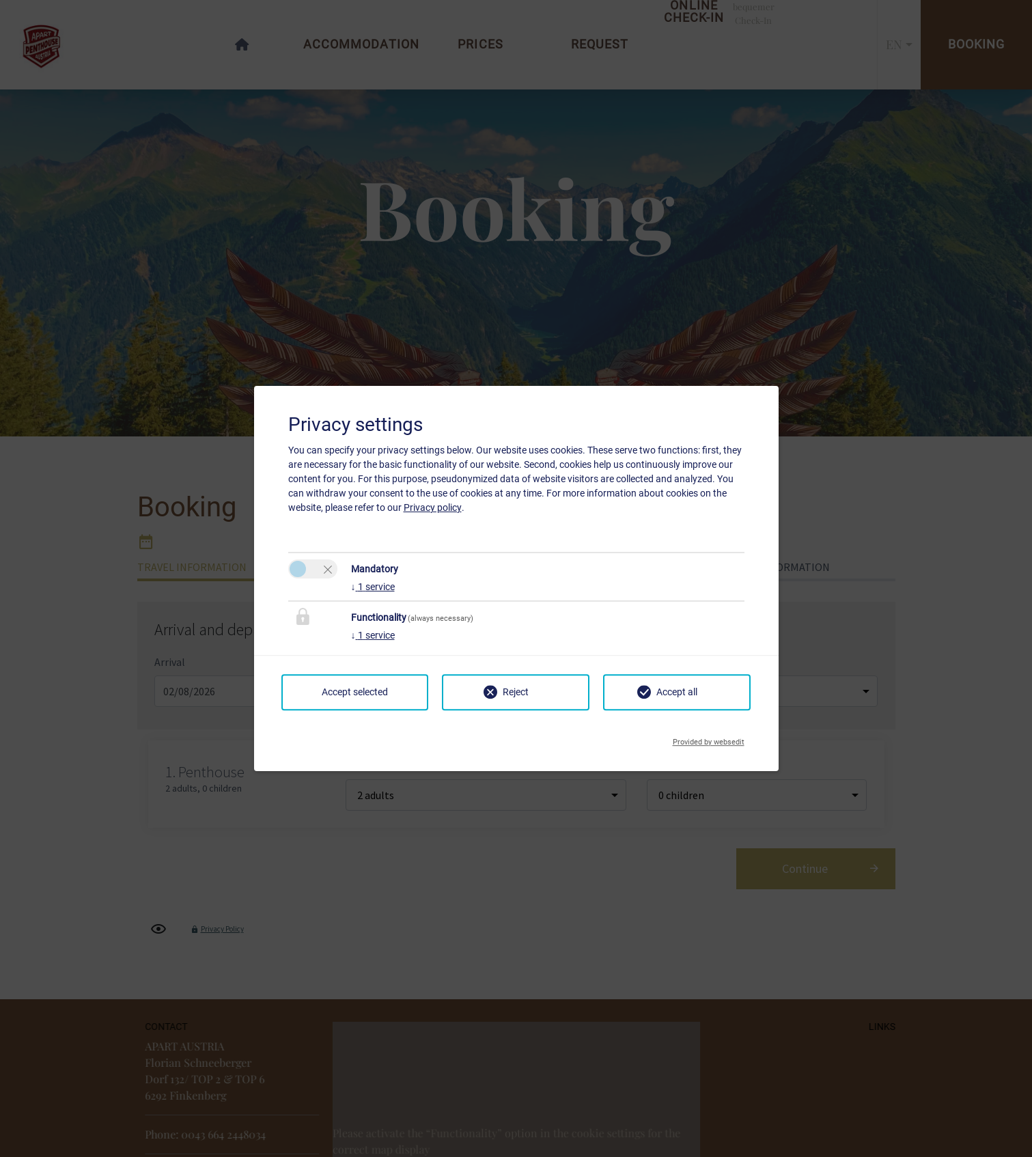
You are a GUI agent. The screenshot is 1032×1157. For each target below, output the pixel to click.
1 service (373, 586)
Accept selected (355, 691)
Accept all (676, 691)
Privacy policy (433, 507)
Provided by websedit (708, 738)
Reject (516, 691)
